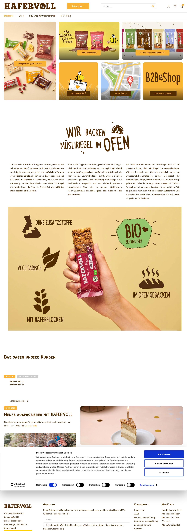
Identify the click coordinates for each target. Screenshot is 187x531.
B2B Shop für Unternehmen (42, 16)
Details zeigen (147, 294)
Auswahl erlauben (164, 272)
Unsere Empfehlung (27, 376)
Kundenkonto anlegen (172, 510)
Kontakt (138, 529)
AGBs (136, 514)
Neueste (9, 376)
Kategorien (78, 6)
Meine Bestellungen (171, 514)
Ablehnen (164, 281)
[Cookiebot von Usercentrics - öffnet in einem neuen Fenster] (18, 294)
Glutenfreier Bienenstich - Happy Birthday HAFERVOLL (121, 461)
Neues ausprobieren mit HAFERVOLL (38, 414)
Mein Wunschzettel (171, 525)
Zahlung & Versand (142, 525)
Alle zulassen (163, 263)
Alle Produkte (17, 381)
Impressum (139, 510)
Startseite (8, 16)
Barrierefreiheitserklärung (146, 521)
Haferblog (66, 16)
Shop (21, 16)
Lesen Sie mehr (31, 426)
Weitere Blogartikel (19, 400)
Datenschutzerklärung (53, 529)
